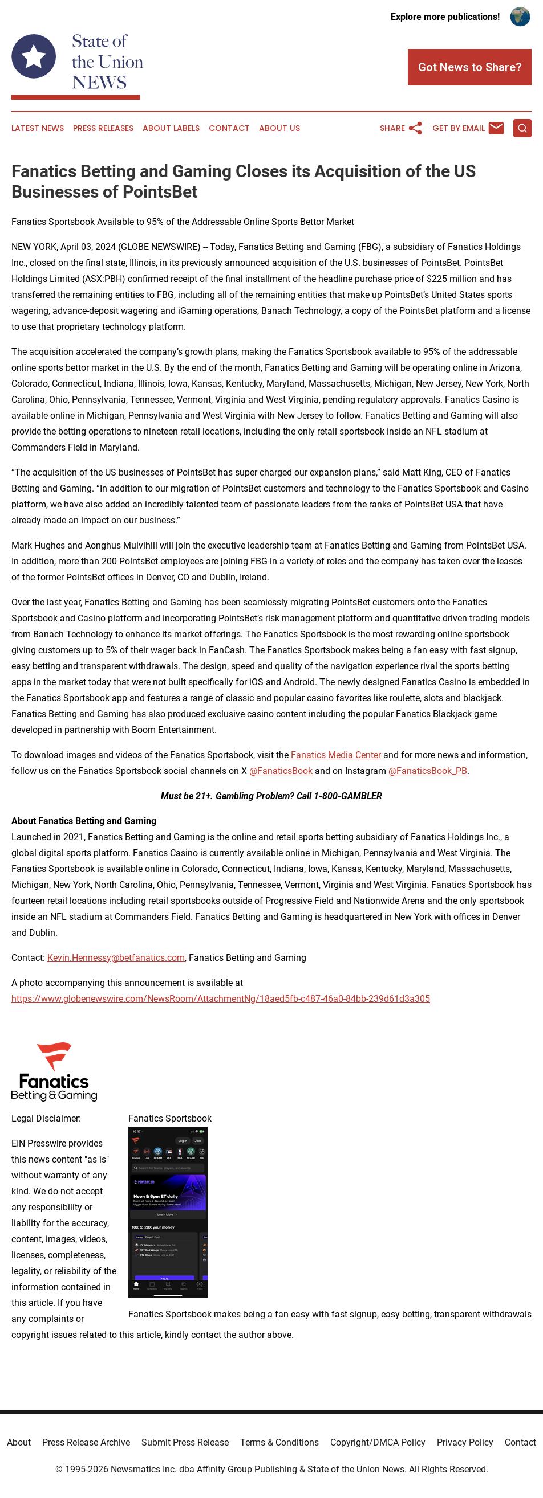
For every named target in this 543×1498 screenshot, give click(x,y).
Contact (229, 128)
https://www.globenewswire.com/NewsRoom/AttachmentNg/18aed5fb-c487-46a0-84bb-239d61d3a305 (220, 998)
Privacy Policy (465, 1442)
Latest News (37, 128)
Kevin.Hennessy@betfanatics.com (116, 957)
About (19, 1442)
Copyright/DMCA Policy (378, 1442)
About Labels (171, 128)
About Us (279, 128)
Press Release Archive (86, 1442)
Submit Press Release (185, 1442)
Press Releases (103, 128)
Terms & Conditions (279, 1442)
